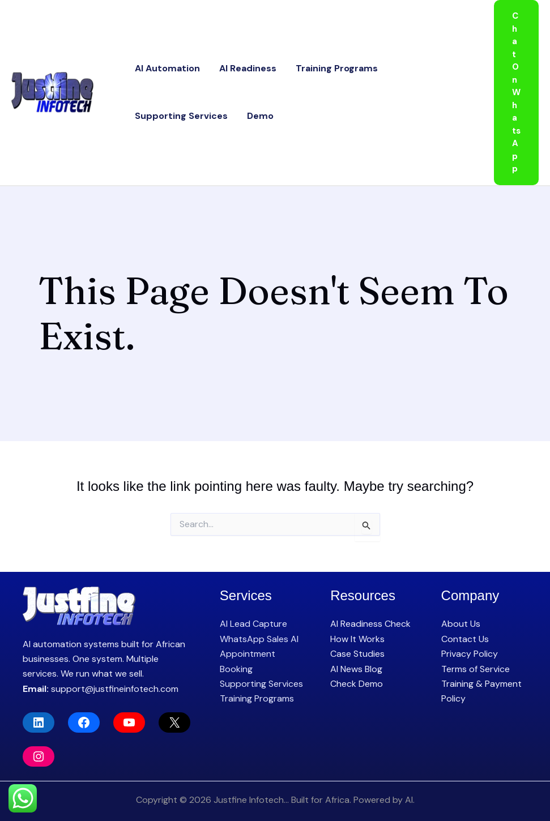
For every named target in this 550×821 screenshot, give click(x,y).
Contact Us (465, 639)
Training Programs (311, 65)
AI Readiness (232, 65)
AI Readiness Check (370, 624)
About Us (460, 624)
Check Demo (356, 684)
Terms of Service (475, 669)
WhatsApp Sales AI (259, 639)
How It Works (357, 639)
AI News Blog (356, 669)
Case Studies (357, 654)
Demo (143, 119)
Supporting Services (407, 65)
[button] (516, 92)
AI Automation (162, 65)
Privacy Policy (469, 654)
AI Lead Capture (253, 624)
